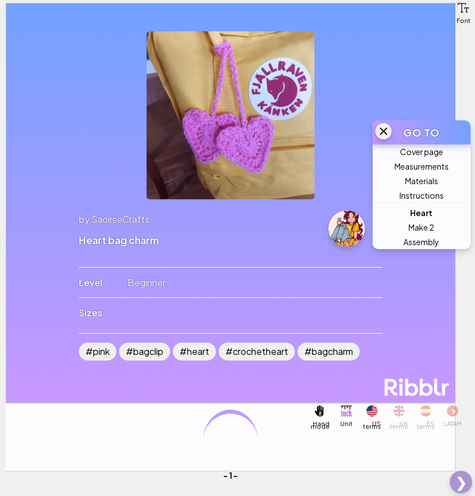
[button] (463, 8)
